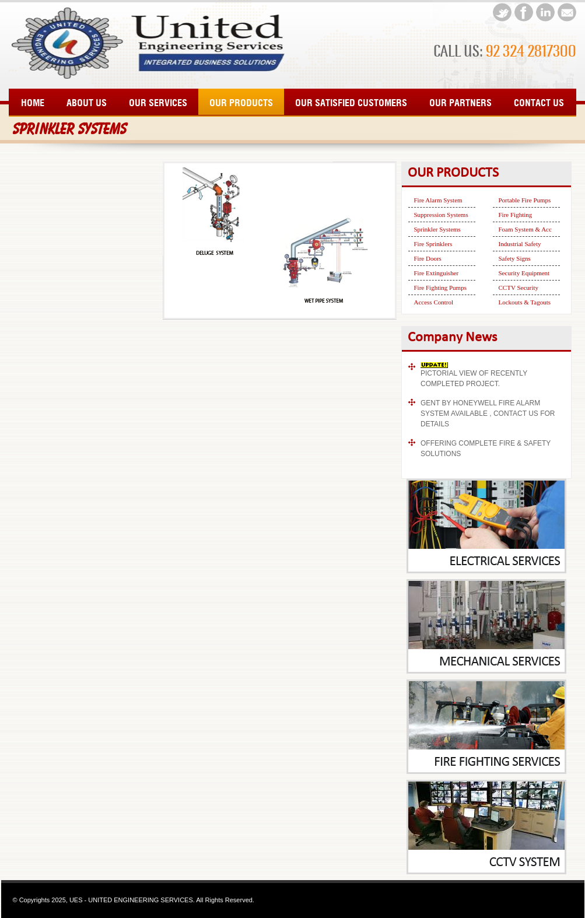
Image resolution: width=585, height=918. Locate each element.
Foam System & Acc (525, 229)
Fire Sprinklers (433, 243)
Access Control (434, 302)
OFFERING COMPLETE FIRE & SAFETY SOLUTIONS (486, 448)
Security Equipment (524, 272)
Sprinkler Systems (437, 229)
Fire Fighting (516, 214)
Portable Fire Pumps (525, 200)
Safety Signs (515, 258)
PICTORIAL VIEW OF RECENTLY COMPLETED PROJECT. (474, 378)
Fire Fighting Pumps (440, 287)
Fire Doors (428, 258)
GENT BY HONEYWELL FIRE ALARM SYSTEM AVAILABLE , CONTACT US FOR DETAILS (488, 413)
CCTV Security (519, 287)
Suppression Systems (441, 214)
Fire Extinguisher (436, 272)
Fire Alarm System (438, 200)
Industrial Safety (520, 243)
